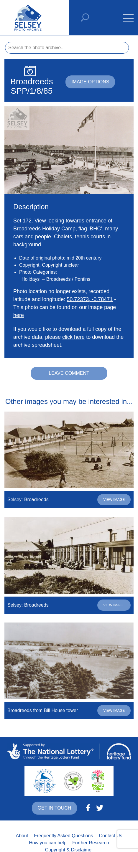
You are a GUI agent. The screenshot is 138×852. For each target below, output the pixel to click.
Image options (90, 81)
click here (73, 337)
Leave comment (69, 373)
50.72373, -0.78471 (90, 299)
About (22, 835)
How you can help (47, 842)
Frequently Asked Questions (63, 835)
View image (114, 500)
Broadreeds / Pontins (68, 279)
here (18, 315)
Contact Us (110, 835)
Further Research (90, 842)
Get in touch (54, 807)
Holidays (31, 279)
